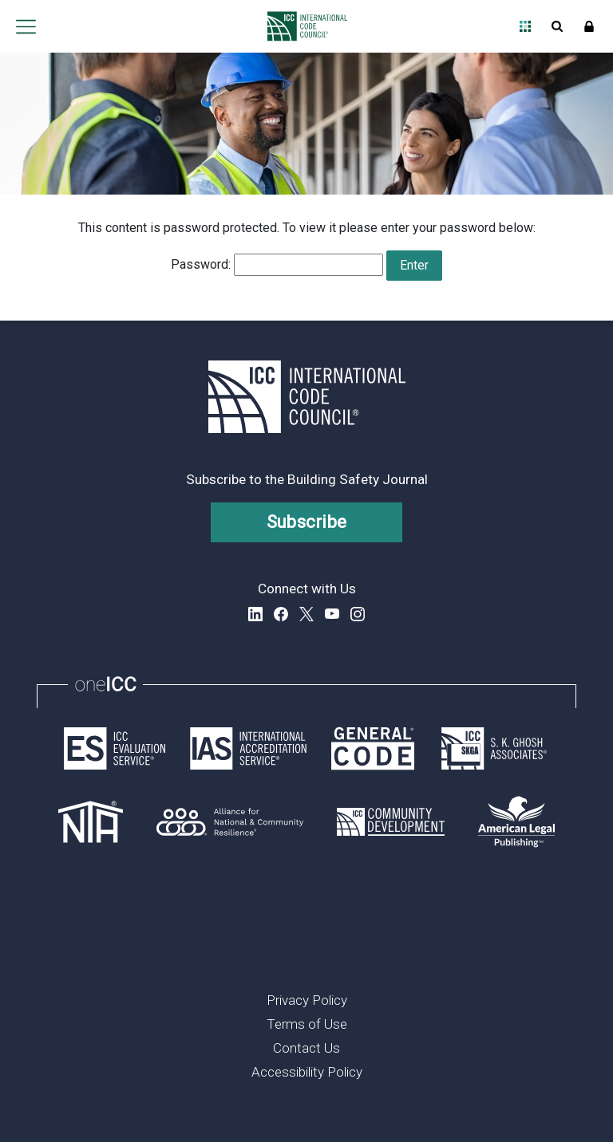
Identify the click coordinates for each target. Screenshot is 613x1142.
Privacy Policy (307, 1000)
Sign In (589, 26)
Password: (277, 265)
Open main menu (25, 26)
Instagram (357, 614)
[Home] (302, 26)
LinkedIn (255, 614)
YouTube (332, 614)
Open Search (557, 26)
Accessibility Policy (306, 1072)
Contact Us (306, 1048)
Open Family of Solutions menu (525, 26)
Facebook (281, 614)
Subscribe (307, 522)
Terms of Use (307, 1024)
